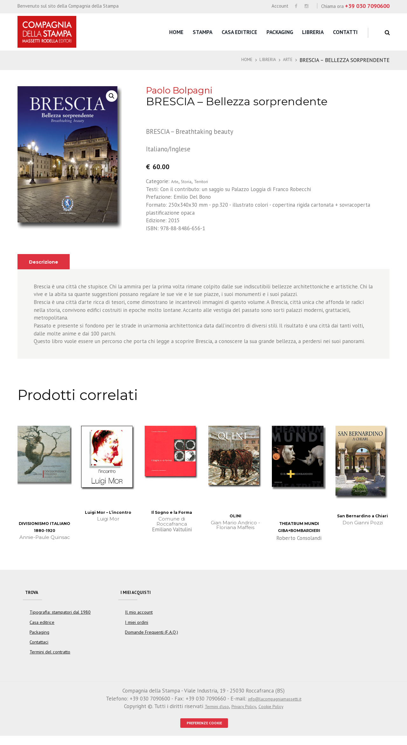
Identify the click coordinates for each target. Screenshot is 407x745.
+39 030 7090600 (367, 6)
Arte (286, 60)
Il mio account (138, 619)
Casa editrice (239, 32)
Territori (209, 181)
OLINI (235, 516)
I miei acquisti (139, 594)
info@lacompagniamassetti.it (274, 704)
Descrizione (47, 261)
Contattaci (39, 648)
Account (280, 6)
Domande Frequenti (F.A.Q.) (151, 638)
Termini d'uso (210, 712)
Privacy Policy (243, 712)
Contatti (345, 32)
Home (176, 32)
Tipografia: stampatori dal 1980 (60, 619)
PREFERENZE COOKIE (204, 731)
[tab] (47, 262)
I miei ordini (136, 628)
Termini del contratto (50, 658)
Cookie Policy (277, 712)
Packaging (279, 32)
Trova (34, 594)
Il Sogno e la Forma (171, 512)
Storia (190, 181)
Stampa (202, 32)
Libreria (313, 32)
